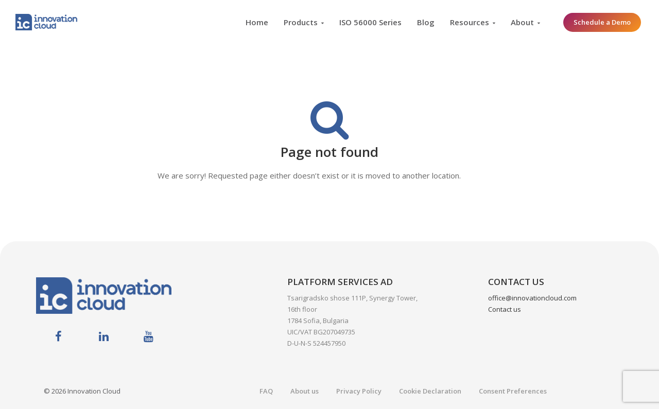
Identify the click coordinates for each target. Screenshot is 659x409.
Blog (426, 22)
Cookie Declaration (430, 391)
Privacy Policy (358, 391)
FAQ (266, 391)
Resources (469, 22)
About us (304, 391)
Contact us (504, 309)
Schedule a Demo (602, 22)
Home (257, 22)
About (522, 22)
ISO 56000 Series (370, 22)
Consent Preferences (513, 391)
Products (301, 22)
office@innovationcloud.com (532, 298)
